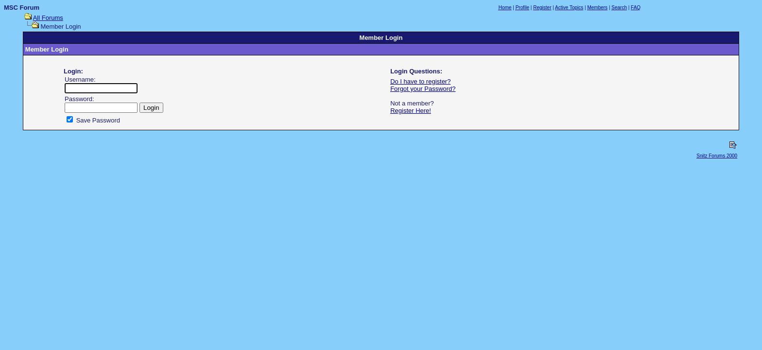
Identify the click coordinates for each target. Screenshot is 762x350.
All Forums (48, 17)
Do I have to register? (420, 81)
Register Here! (410, 110)
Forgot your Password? (422, 88)
